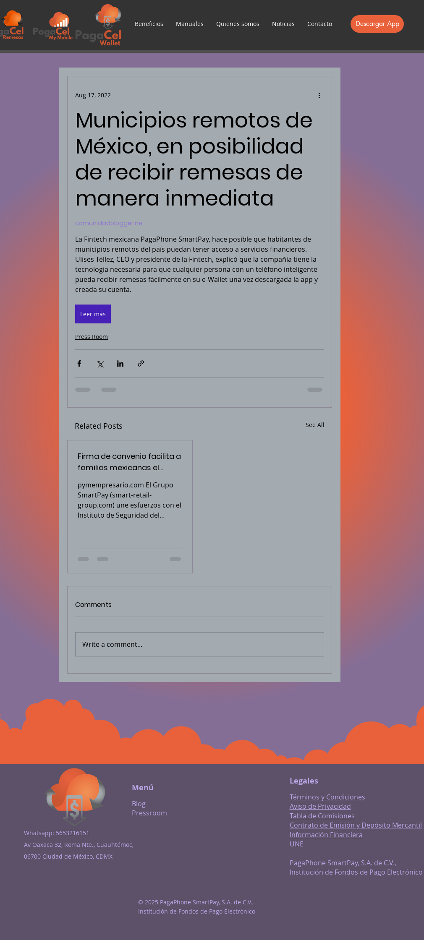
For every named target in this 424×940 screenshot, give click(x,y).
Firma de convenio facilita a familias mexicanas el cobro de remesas (129, 462)
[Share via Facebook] (79, 363)
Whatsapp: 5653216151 (56, 833)
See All (315, 425)
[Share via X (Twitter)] (100, 363)
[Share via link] (141, 363)
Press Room (91, 337)
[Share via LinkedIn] (120, 363)
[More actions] (319, 95)
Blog (139, 803)
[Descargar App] (377, 24)
